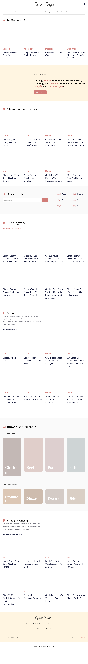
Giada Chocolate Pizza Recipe (10, 54)
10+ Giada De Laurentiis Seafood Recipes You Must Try (76, 371)
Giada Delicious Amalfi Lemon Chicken (31, 182)
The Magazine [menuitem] (48, 12)
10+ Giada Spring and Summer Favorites (53, 408)
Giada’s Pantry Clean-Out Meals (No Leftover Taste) (76, 263)
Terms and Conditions (40, 660)
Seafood (65, 210)
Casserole (65, 204)
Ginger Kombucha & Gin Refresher (32, 54)
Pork (52, 480)
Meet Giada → (40, 92)
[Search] (45, 204)
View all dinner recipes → (10, 338)
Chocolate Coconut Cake (54, 54)
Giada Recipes (44, 4)
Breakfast (71, 48)
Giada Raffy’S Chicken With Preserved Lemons (54, 182)
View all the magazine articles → (12, 233)
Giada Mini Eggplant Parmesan (33, 610)
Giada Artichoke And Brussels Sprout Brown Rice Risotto (76, 144)
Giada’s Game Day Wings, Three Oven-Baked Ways (76, 297)
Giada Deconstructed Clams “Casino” (74, 611)
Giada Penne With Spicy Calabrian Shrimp (11, 182)
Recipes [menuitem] (17, 12)
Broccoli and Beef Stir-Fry (11, 368)
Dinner (6, 135)
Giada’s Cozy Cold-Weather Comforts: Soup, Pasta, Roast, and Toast (53, 300)
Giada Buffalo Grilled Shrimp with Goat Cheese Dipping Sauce (11, 613)
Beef (30, 480)
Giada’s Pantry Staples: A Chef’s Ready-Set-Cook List (11, 265)
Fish (73, 480)
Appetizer (28, 48)
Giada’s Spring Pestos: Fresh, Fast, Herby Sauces (12, 297)
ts (54, 511)
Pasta (64, 198)
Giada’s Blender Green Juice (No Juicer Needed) (31, 297)
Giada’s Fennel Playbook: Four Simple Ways (31, 263)
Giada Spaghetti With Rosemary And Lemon (52, 576)
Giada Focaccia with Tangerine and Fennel (52, 611)
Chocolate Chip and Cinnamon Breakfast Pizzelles (76, 55)
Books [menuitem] (39, 12)
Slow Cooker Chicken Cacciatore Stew (33, 369)
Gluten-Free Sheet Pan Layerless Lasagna (54, 369)
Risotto (79, 210)
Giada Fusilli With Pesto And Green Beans (75, 182)
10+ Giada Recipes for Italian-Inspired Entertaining (76, 408)
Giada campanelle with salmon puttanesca (54, 143)
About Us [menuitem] (59, 12)
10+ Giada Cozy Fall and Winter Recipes (32, 408)
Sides (73, 511)
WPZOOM (82, 651)
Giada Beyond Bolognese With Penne (10, 143)
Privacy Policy (50, 660)
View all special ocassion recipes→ (13, 547)
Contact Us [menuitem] (69, 12)
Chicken (11, 482)
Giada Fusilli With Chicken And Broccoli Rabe (32, 143)
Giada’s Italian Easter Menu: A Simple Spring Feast (52, 265)
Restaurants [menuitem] (29, 12)
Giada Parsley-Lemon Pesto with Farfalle (75, 576)
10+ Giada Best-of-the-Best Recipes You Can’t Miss (11, 410)
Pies (78, 204)
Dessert (6, 48)
